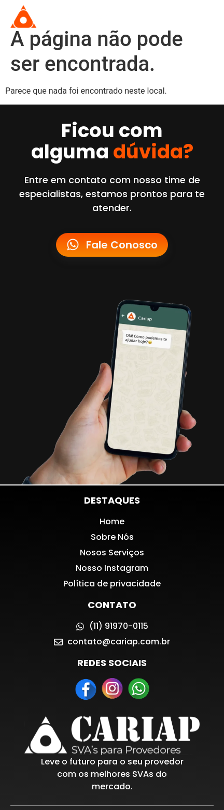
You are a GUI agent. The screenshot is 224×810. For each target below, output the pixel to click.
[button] (205, 17)
